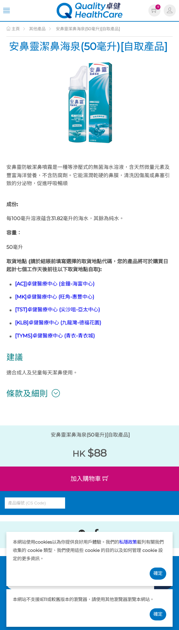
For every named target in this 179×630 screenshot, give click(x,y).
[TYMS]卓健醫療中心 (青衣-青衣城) (55, 336)
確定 (157, 573)
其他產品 (37, 28)
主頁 (13, 28)
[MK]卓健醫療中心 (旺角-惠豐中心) (54, 297)
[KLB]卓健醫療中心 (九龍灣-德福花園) (58, 323)
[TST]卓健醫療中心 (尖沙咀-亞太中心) (57, 310)
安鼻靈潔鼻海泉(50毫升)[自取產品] (87, 28)
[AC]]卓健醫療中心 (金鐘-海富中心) (54, 284)
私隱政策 (128, 542)
